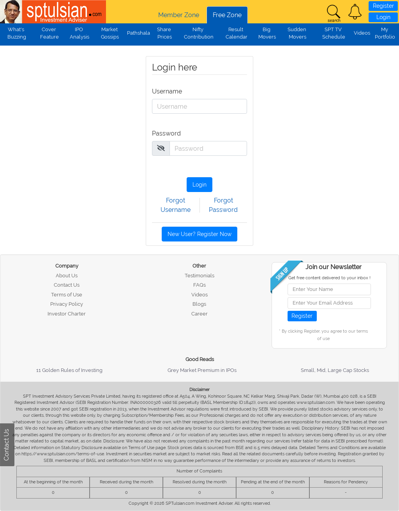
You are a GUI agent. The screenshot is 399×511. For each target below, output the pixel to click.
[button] (355, 11)
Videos (362, 33)
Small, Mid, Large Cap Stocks (335, 370)
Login (383, 17)
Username (163, 91)
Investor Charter (67, 314)
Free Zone (227, 15)
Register (383, 6)
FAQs (199, 285)
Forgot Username (176, 205)
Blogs (199, 304)
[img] (161, 148)
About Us (67, 275)
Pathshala (138, 33)
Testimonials (199, 275)
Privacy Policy (66, 304)
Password (163, 133)
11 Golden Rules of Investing (69, 370)
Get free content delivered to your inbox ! (329, 277)
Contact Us (66, 285)
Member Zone (178, 15)
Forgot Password (223, 205)
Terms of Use (66, 295)
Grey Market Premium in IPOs (202, 370)
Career (199, 314)
